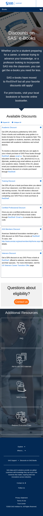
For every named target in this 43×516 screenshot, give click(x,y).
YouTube (25, 492)
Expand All (6, 122)
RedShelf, (5, 156)
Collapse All (17, 122)
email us (18, 156)
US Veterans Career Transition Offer (16, 265)
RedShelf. (12, 172)
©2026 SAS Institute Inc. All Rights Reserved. (21, 506)
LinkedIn (21, 492)
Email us (19, 217)
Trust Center (21, 504)
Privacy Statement (21, 498)
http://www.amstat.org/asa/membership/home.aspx (21, 241)
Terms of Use (21, 501)
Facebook (14, 492)
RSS (29, 492)
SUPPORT (19, 3)
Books (4, 9)
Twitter (18, 492)
